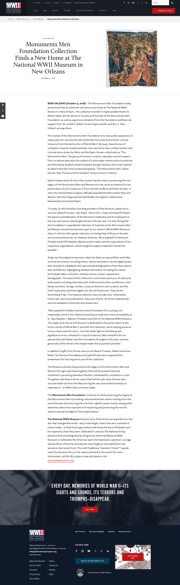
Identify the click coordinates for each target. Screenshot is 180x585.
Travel (38, 3)
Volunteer (33, 569)
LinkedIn (146, 3)
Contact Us (53, 565)
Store (47, 3)
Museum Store (125, 532)
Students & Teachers (84, 10)
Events (55, 10)
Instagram (128, 3)
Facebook (124, 3)
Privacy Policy (34, 574)
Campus (56, 3)
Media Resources (23, 19)
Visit (35, 10)
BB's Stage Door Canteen (85, 3)
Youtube (133, 3)
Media (51, 561)
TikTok (142, 3)
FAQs (51, 574)
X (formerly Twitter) (137, 3)
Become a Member (96, 532)
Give (114, 10)
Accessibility (34, 578)
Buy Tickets (80, 532)
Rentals (52, 569)
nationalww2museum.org (61, 460)
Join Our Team (35, 565)
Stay (45, 10)
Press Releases (38, 19)
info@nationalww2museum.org (42, 551)
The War (67, 10)
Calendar (67, 3)
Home (10, 19)
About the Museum (37, 561)
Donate (111, 532)
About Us (103, 10)
